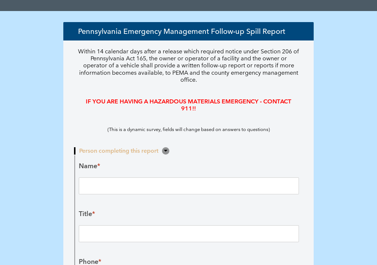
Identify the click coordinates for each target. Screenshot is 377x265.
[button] (165, 151)
